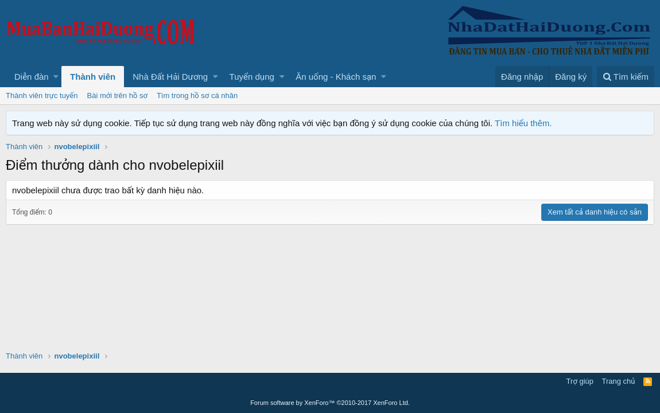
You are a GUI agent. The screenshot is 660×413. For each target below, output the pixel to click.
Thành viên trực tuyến (42, 95)
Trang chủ (618, 381)
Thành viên (92, 76)
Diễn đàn (31, 76)
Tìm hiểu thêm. (523, 123)
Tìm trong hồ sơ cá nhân (197, 95)
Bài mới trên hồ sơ (117, 95)
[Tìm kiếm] (625, 76)
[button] (56, 76)
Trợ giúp (579, 381)
